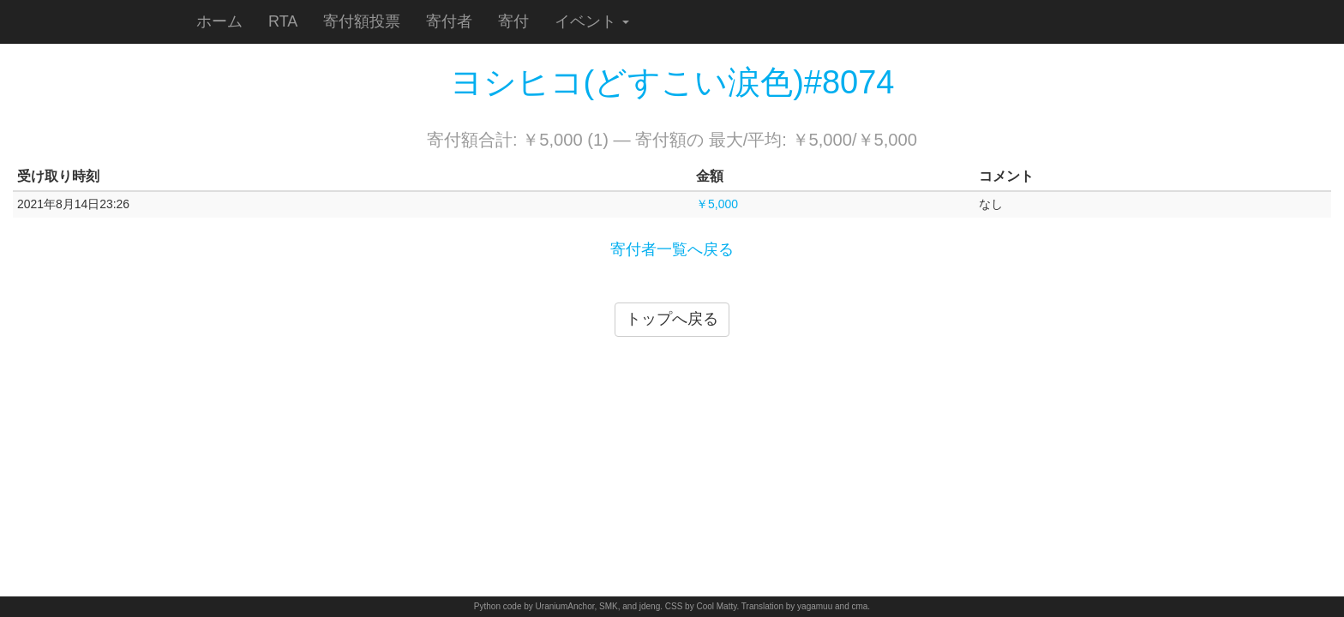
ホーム (219, 21)
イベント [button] (592, 21)
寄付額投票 (361, 21)
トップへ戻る (672, 318)
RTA (282, 21)
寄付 (513, 21)
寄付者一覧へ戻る (672, 249)
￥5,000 (717, 204)
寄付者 (449, 21)
